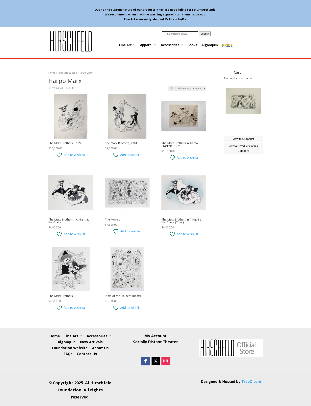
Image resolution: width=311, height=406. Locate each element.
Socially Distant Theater (155, 342)
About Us (100, 348)
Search (205, 33)
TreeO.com (251, 381)
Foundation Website (70, 348)
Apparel (146, 45)
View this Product (243, 156)
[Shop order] (187, 88)
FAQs (67, 354)
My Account (155, 336)
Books (192, 45)
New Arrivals (91, 342)
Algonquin (210, 45)
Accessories (170, 45)
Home (52, 72)
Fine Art (125, 45)
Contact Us (87, 354)
